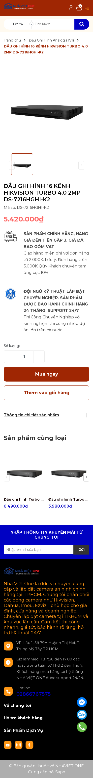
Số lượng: (12, 346)
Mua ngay (46, 374)
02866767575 (33, 694)
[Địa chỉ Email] (46, 549)
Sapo (60, 772)
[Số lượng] (24, 356)
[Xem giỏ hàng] (79, 8)
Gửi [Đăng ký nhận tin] (81, 549)
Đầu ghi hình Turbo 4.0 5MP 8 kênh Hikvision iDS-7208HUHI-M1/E (24, 499)
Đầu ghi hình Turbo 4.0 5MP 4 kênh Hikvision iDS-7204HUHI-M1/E (68, 499)
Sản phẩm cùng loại (35, 437)
